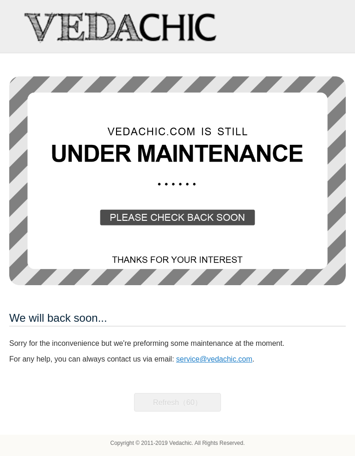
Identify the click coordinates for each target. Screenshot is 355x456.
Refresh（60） (177, 402)
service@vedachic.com (214, 359)
